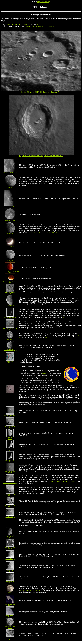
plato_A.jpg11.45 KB (10, 570)
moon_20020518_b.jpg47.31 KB (9, 449)
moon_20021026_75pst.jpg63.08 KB (10, 350)
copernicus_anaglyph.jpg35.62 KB (10, 394)
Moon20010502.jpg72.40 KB (10, 627)
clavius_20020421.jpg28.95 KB (10, 505)
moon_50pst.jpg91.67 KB (10, 536)
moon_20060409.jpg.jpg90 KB (10, 188)
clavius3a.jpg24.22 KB (10, 361)
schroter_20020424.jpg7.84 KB (9, 471)
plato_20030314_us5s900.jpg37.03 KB (10, 328)
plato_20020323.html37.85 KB (10, 547)
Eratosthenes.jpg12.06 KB (10, 581)
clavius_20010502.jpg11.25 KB (10, 638)
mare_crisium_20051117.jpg (10, 206)
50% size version (35, 232)
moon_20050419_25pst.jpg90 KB (10, 234)
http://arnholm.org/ (43, 2)
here (38, 24)
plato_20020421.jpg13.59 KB (10, 517)
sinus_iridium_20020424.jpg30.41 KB (10, 483)
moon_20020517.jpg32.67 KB (10, 460)
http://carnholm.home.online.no (30, 590)
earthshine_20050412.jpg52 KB (10, 247)
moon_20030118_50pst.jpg (10, 339)
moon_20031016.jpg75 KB (10, 306)
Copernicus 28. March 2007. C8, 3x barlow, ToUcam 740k (41, 155)
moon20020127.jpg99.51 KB (10, 593)
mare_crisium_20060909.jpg (10, 172)
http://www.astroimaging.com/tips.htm (64, 481)
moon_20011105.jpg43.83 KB (10, 604)
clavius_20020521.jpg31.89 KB (10, 426)
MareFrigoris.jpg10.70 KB (10, 615)
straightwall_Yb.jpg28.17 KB (10, 559)
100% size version (50, 232)
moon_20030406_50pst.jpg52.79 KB (10, 317)
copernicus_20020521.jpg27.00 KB (10, 415)
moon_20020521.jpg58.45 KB (10, 438)
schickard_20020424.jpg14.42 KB (10, 494)
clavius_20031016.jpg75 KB (10, 292)
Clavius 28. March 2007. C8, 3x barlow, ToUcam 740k (41, 91)
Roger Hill (45, 373)
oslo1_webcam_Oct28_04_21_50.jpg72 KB (10, 271)
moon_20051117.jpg (10, 220)
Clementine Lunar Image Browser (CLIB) (39, 26)
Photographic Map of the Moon (16, 24)
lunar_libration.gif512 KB (10, 260)
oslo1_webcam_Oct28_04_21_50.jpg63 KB (10, 282)
